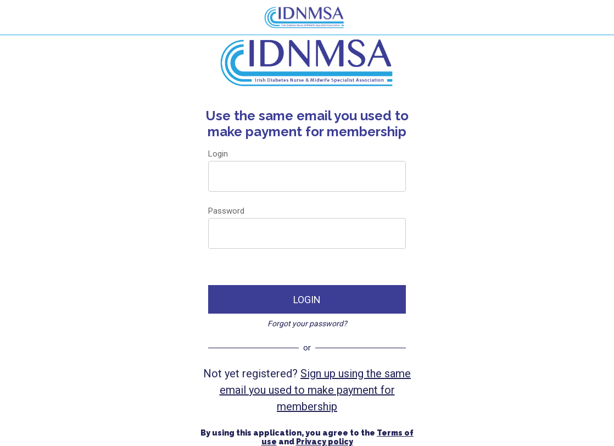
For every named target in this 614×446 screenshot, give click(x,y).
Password (226, 211)
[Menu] (17, 17)
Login (218, 154)
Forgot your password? (307, 323)
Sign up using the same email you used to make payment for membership (315, 390)
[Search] (596, 17)
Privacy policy (324, 441)
